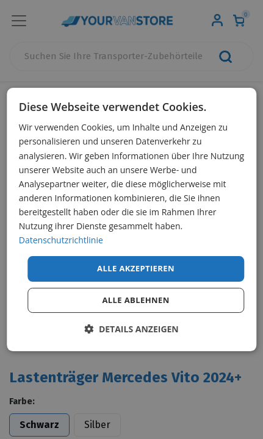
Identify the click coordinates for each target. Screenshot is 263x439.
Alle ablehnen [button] (135, 299)
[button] (131, 329)
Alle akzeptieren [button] (136, 268)
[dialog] (131, 219)
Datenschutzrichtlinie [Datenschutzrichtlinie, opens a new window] (61, 240)
